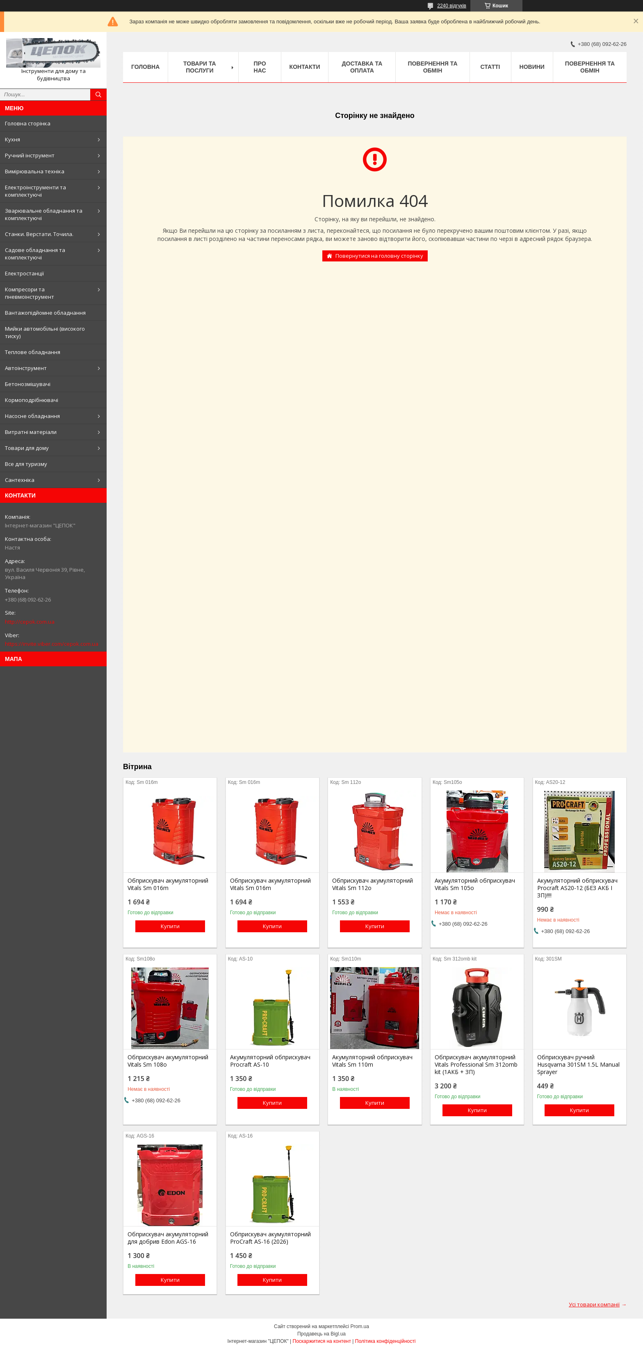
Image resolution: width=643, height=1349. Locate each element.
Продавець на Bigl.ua (321, 1334)
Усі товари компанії (594, 1304)
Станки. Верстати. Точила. (39, 234)
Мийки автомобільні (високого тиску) (45, 332)
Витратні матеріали (31, 432)
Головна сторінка (27, 123)
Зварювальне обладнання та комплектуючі (43, 214)
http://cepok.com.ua (30, 621)
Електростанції (24, 273)
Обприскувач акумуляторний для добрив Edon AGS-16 (168, 1238)
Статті (490, 67)
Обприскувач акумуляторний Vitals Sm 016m (168, 884)
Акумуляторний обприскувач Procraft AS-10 (270, 1061)
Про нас (259, 67)
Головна (145, 67)
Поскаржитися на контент (322, 1341)
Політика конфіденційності (385, 1341)
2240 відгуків (451, 6)
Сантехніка (19, 480)
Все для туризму (26, 464)
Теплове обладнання (32, 352)
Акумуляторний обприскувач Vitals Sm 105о (475, 884)
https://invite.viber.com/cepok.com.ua (51, 643)
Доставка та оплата (362, 67)
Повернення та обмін (432, 67)
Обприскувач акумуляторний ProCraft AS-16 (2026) (270, 1238)
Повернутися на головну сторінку (379, 255)
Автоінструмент (26, 368)
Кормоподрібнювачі (31, 400)
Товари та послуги (199, 67)
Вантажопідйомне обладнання (45, 312)
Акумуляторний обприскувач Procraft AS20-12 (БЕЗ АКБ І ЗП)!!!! (577, 888)
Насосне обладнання (32, 416)
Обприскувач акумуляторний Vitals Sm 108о (168, 1061)
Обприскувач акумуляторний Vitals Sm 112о (372, 884)
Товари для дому (27, 448)
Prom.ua (360, 1326)
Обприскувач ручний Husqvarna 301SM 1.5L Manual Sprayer (578, 1065)
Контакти (305, 67)
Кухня (12, 139)
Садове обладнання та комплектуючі (35, 253)
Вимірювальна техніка (34, 171)
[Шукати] (98, 95)
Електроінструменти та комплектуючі (35, 191)
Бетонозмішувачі (27, 384)
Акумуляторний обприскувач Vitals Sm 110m (372, 1061)
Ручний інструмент (30, 155)
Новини (532, 67)
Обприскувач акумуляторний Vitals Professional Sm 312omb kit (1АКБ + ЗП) (476, 1065)
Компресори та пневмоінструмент (29, 293)
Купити (170, 926)
